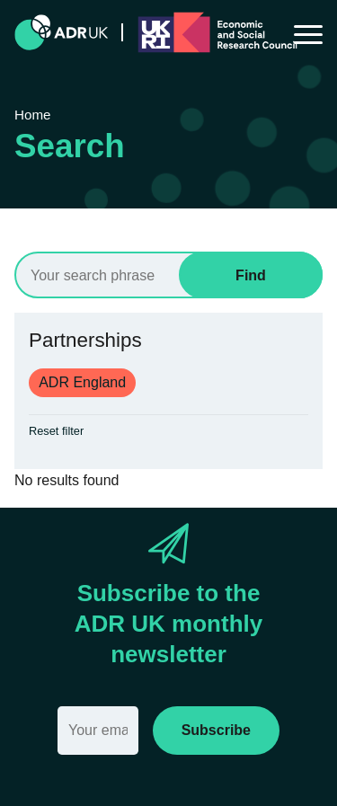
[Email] (98, 730)
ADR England (82, 382)
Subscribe (216, 730)
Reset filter (56, 431)
